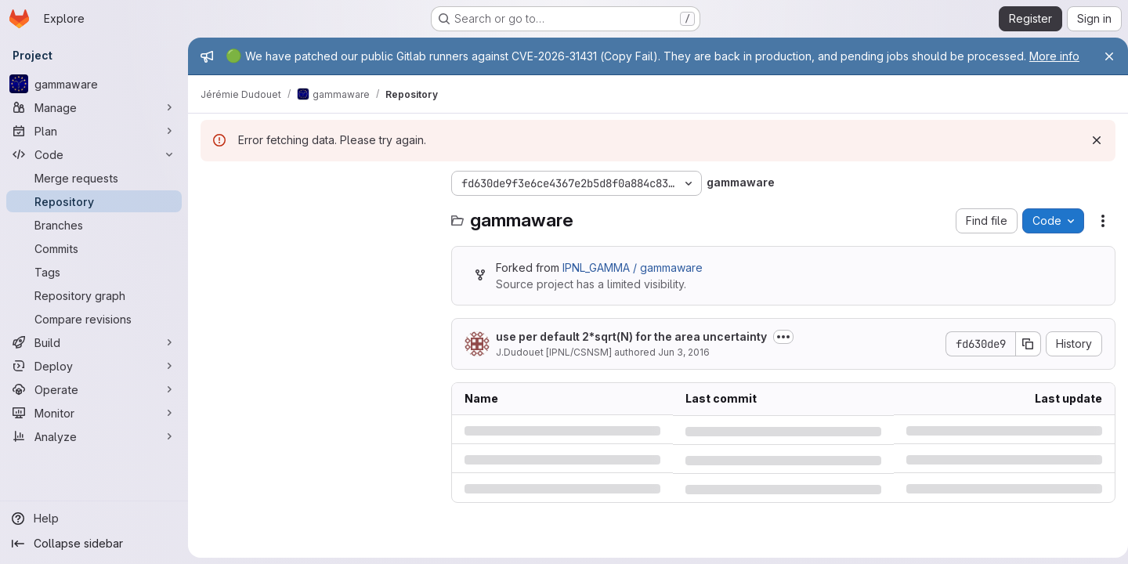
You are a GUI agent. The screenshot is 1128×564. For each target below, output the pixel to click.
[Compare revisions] (94, 319)
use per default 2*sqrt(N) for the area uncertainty (631, 336)
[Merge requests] (94, 178)
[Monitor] (94, 413)
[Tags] (94, 272)
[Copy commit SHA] (1022, 343)
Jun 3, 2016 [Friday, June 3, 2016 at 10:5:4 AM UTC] (684, 352)
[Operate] (94, 389)
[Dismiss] (1090, 140)
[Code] (94, 154)
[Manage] (94, 107)
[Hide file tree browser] (213, 183)
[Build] (94, 342)
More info (1054, 56)
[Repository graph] (94, 295)
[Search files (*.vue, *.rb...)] (318, 214)
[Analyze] (94, 436)
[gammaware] (94, 84)
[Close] (1103, 56)
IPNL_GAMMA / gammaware (632, 267)
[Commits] (94, 248)
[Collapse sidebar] (94, 544)
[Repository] (94, 201)
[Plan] (94, 131)
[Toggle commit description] (783, 337)
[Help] (94, 519)
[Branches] (94, 225)
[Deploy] (94, 366)
